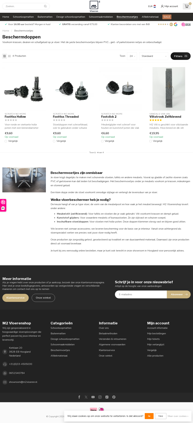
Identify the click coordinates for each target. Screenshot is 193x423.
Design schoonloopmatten (70, 17)
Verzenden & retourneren (112, 339)
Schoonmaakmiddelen (101, 17)
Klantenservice (15, 297)
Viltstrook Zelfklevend (165, 116)
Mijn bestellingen (156, 333)
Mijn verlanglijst (155, 344)
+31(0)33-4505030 (20, 364)
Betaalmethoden (108, 333)
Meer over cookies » (178, 416)
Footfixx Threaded (66, 116)
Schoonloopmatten (23, 17)
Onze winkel (43, 297)
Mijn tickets (153, 339)
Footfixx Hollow (15, 116)
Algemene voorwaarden (112, 344)
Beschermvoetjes (127, 17)
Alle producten (155, 355)
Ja (149, 416)
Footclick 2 (109, 116)
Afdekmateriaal (150, 17)
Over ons (104, 328)
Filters (180, 56)
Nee (160, 416)
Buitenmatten (45, 17)
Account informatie (157, 328)
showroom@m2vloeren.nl (23, 382)
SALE (167, 17)
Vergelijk (13, 141)
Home (5, 17)
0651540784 (17, 373)
